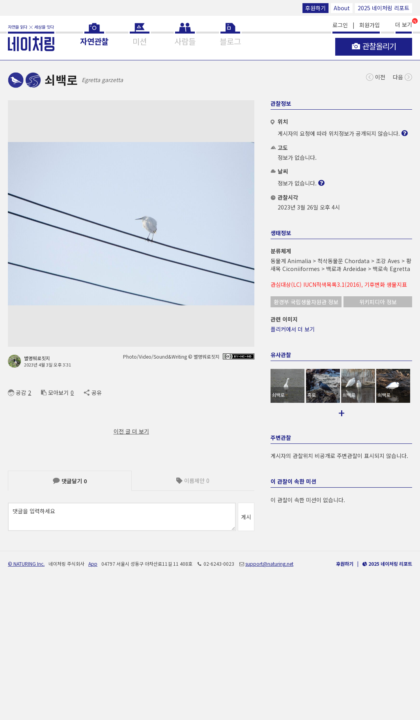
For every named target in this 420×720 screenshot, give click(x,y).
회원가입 (369, 25)
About (342, 8)
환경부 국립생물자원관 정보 (306, 302)
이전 (375, 76)
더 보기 (403, 23)
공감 (17, 392)
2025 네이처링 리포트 (383, 8)
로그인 (340, 25)
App (92, 695)
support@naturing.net (269, 695)
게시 (246, 517)
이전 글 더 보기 (131, 431)
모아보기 (55, 392)
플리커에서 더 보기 (293, 329)
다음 (402, 76)
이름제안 (192, 480)
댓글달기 (70, 481)
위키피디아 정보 (378, 302)
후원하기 (315, 8)
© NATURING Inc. (26, 695)
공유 (92, 392)
